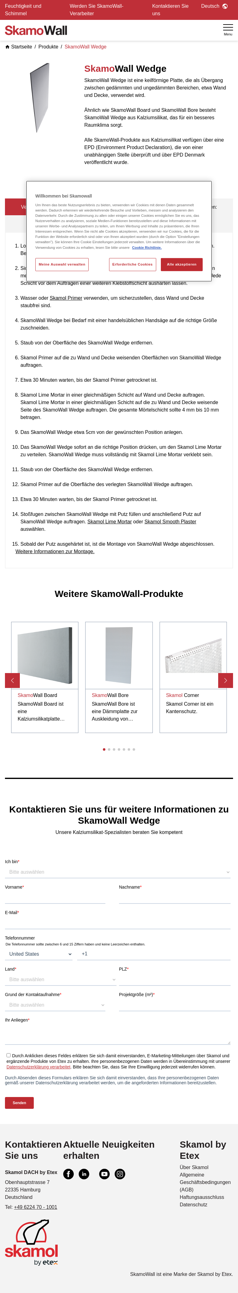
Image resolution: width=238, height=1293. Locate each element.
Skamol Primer (66, 298)
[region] (119, 231)
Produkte (48, 46)
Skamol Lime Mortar (109, 521)
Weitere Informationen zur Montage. (55, 551)
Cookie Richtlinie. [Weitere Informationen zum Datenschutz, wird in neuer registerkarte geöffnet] (146, 247)
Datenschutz (193, 1204)
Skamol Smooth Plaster (170, 521)
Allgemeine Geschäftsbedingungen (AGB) (205, 1182)
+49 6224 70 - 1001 (35, 1207)
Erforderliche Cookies (132, 264)
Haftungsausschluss (202, 1197)
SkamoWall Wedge (86, 46)
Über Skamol (194, 1167)
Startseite (18, 46)
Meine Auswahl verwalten (62, 264)
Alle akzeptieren (182, 264)
